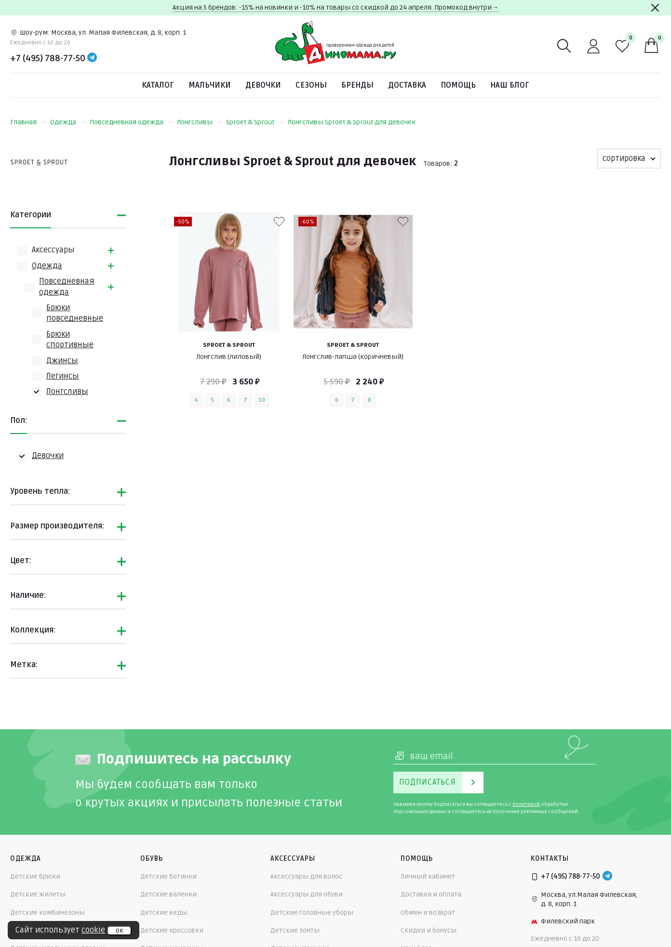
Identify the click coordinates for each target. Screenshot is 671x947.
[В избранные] (279, 221)
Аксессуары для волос (306, 876)
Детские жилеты (38, 894)
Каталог (158, 85)
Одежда (68, 122)
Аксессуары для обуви (306, 894)
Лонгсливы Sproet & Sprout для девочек (352, 122)
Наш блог (509, 85)
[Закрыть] (655, 7)
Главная (28, 122)
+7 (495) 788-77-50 (47, 58)
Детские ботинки (168, 876)
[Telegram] (92, 58)
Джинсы (62, 361)
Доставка (407, 85)
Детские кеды (163, 912)
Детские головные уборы (311, 912)
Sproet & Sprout (255, 122)
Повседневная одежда (131, 122)
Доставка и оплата (431, 894)
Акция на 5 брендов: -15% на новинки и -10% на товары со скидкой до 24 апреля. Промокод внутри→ (335, 7)
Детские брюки (35, 876)
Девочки (263, 85)
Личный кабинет (428, 876)
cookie (93, 930)
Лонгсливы (199, 122)
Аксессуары (53, 250)
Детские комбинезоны (47, 912)
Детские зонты (295, 930)
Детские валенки (168, 894)
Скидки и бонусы (428, 930)
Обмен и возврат (428, 912)
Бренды (357, 85)
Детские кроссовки (171, 930)
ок (119, 930)
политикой (526, 804)
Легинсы (62, 376)
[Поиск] (564, 46)
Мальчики (209, 85)
